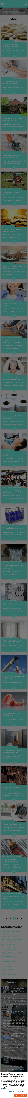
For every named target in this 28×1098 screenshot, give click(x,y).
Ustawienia (11, 1091)
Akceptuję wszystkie (20, 1095)
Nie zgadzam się (21, 1091)
